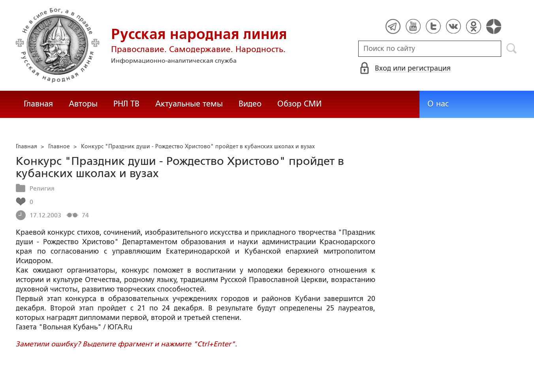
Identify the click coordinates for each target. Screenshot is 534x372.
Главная (38, 103)
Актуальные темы (189, 103)
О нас (438, 103)
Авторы (83, 103)
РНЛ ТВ (126, 103)
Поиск (511, 48)
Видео (250, 103)
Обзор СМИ (299, 103)
